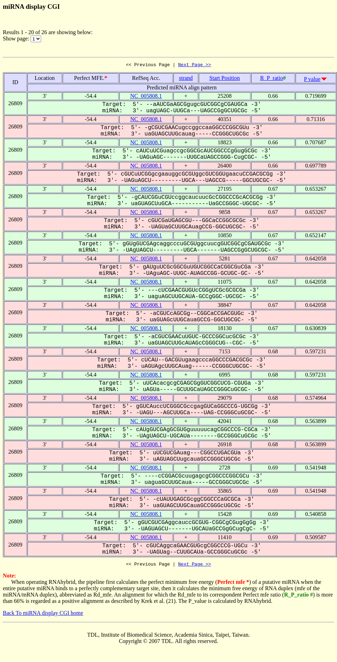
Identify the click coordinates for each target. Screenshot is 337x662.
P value (312, 80)
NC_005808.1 (146, 97)
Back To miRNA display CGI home (43, 615)
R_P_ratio (271, 79)
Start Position (224, 79)
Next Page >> (194, 65)
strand (186, 79)
